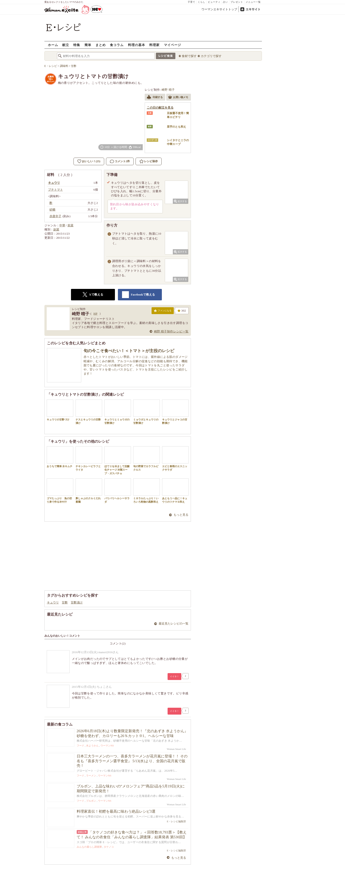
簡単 (87, 45)
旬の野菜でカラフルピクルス (146, 458)
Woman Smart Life (176, 749)
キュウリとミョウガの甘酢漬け (117, 412)
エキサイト (253, 9)
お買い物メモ (178, 98)
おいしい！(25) (91, 161)
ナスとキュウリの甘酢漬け (89, 412)
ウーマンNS (107, 745)
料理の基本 (136, 45)
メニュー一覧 (253, 2)
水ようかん (92, 745)
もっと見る (181, 514)
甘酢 (65, 602)
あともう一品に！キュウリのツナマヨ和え (175, 490)
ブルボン (91, 800)
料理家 (154, 45)
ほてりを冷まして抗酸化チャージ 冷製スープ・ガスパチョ (117, 460)
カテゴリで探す (211, 56)
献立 (65, 45)
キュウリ (53, 602)
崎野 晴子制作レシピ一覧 (171, 331)
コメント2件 (120, 161)
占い (225, 2)
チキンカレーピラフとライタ (89, 458)
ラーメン (91, 775)
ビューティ (214, 2)
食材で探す (189, 56)
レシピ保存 (151, 161)
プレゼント (237, 2)
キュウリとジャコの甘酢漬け (175, 412)
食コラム (117, 45)
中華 (62, 225)
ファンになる (162, 311)
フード (80, 745)
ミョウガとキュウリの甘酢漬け (146, 412)
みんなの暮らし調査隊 (89, 846)
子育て (191, 2)
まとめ (100, 45)
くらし (201, 2)
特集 (76, 45)
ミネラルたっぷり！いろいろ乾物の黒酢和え (146, 490)
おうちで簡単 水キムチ (60, 457)
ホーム (53, 45)
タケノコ (109, 846)
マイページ (172, 45)
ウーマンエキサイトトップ (219, 9)
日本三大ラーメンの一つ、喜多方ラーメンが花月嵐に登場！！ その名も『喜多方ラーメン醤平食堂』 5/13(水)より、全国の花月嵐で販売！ (132, 761)
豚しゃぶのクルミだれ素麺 (89, 490)
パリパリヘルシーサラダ (117, 490)
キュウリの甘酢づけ (60, 410)
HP (95, 313)
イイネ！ (174, 676)
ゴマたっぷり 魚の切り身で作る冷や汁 (60, 490)
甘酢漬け (77, 602)
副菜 (56, 229)
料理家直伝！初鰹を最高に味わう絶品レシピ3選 (116, 811)
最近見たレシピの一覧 (173, 623)
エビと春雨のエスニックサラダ (175, 458)
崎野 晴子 (168, 89)
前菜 (70, 225)
